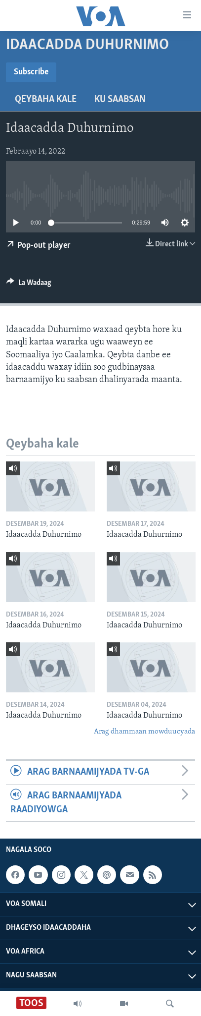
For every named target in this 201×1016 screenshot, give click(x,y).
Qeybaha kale (46, 100)
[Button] (28, 285)
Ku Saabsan (120, 100)
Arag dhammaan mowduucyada (144, 731)
